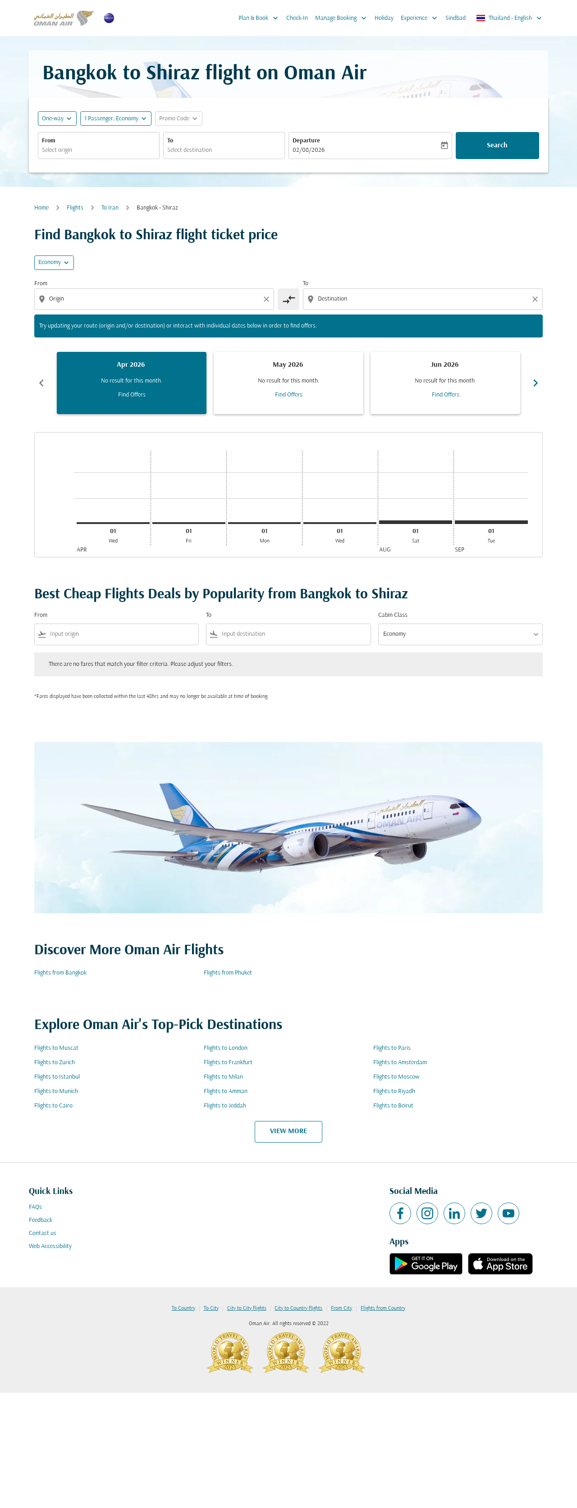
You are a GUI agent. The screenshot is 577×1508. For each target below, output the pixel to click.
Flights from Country (383, 1308)
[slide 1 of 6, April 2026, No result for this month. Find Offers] (131, 383)
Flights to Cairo (53, 1106)
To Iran (110, 208)
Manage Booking (343, 18)
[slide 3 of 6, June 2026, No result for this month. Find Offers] (445, 383)
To (170, 140)
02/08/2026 (309, 150)
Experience (421, 18)
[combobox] (99, 150)
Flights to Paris (392, 1048)
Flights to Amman (225, 1091)
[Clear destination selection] (536, 299)
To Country (183, 1308)
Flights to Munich (56, 1091)
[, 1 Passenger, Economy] (111, 118)
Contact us (42, 1233)
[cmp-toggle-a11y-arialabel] (288, 299)
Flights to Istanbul (57, 1077)
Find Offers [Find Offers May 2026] (288, 395)
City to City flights (246, 1308)
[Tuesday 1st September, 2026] (491, 522)
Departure (306, 140)
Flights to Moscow (396, 1077)
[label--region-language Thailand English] (509, 18)
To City (211, 1308)
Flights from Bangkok (60, 973)
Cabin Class (393, 615)
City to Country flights (298, 1308)
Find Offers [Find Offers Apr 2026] (132, 395)
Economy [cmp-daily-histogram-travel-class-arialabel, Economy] (49, 262)
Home (41, 208)
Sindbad (455, 18)
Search (497, 145)
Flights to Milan (223, 1077)
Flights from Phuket (228, 973)
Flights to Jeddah (225, 1106)
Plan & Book (260, 18)
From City (341, 1308)
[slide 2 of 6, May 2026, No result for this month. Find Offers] (288, 383)
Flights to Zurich (54, 1062)
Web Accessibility (50, 1246)
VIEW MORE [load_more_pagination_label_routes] (288, 1131)
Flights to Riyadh (394, 1091)
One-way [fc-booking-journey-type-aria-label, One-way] (53, 118)
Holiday (384, 18)
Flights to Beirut (393, 1106)
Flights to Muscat (56, 1048)
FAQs (35, 1207)
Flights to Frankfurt (228, 1062)
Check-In (297, 18)
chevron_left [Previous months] (41, 383)
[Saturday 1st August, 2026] (415, 522)
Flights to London (225, 1048)
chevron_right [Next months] (535, 383)
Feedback (40, 1220)
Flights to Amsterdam (400, 1062)
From (48, 140)
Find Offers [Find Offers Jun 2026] (445, 395)
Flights (75, 208)
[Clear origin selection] (268, 299)
